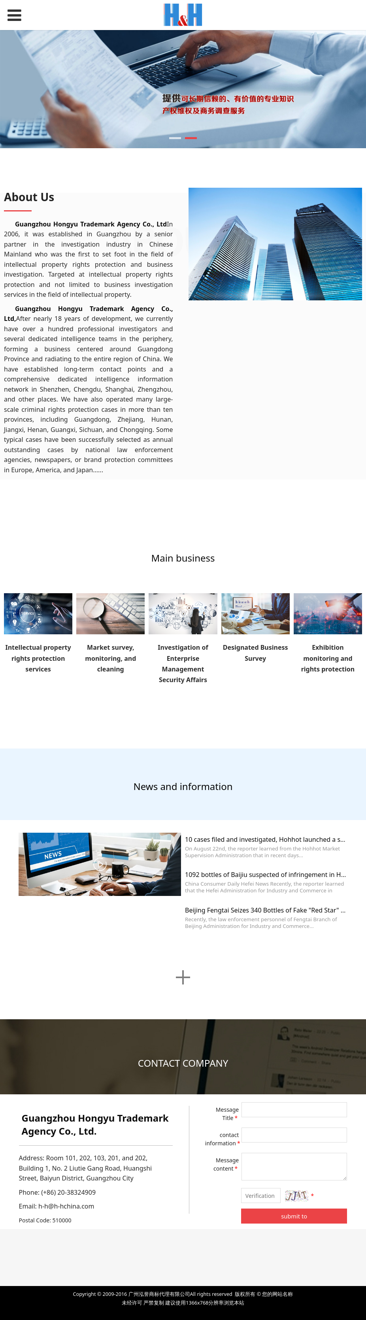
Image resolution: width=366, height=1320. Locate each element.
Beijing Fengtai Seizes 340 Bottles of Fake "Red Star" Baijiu (271, 910)
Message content (226, 1164)
